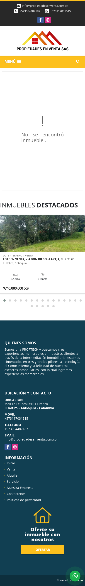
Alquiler (13, 475)
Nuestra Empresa (20, 487)
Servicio (13, 481)
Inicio (11, 463)
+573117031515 (60, 11)
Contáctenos (16, 494)
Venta (11, 469)
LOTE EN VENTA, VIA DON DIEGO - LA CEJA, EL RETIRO (39, 259)
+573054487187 (29, 11)
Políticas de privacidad (24, 500)
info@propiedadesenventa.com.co (30, 439)
